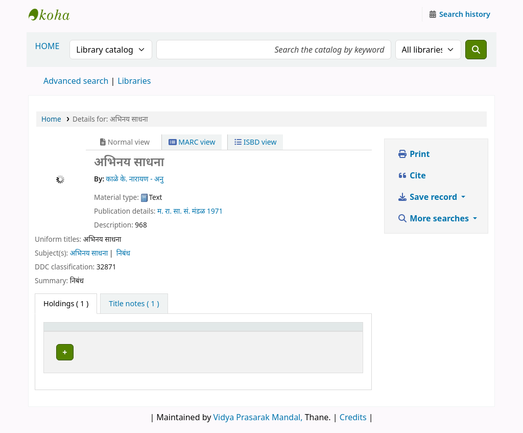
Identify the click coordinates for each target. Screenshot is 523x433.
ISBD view (255, 142)
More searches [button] (434, 218)
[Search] (476, 49)
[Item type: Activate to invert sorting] (76, 331)
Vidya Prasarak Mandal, (258, 414)
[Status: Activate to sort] (289, 331)
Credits (353, 414)
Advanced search (75, 80)
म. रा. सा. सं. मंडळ (181, 211)
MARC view (192, 142)
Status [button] (280, 331)
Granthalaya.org (54, 14)
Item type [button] (66, 331)
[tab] (134, 303)
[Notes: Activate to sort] (339, 331)
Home (51, 119)
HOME (47, 46)
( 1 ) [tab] (65, 303)
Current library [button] (140, 331)
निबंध (123, 253)
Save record (428, 196)
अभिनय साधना (89, 253)
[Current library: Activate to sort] (187, 331)
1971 (215, 211)
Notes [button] (330, 331)
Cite (411, 175)
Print (413, 153)
